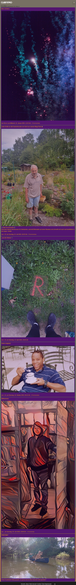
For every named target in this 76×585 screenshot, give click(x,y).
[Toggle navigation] (74, 2)
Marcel (5, 123)
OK (55, 584)
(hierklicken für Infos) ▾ (10, 6)
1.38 (5, 234)
